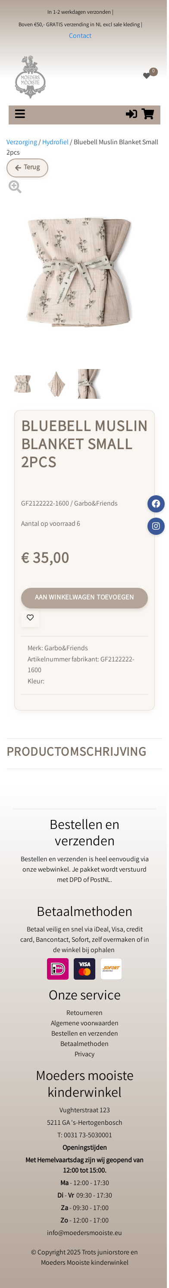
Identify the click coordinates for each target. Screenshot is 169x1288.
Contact (80, 36)
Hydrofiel (55, 143)
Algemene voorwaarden (85, 1024)
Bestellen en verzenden (84, 1034)
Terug (27, 168)
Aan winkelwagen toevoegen (84, 598)
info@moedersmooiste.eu (84, 1233)
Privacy (84, 1055)
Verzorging (21, 143)
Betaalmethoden (84, 1044)
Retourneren (84, 1013)
